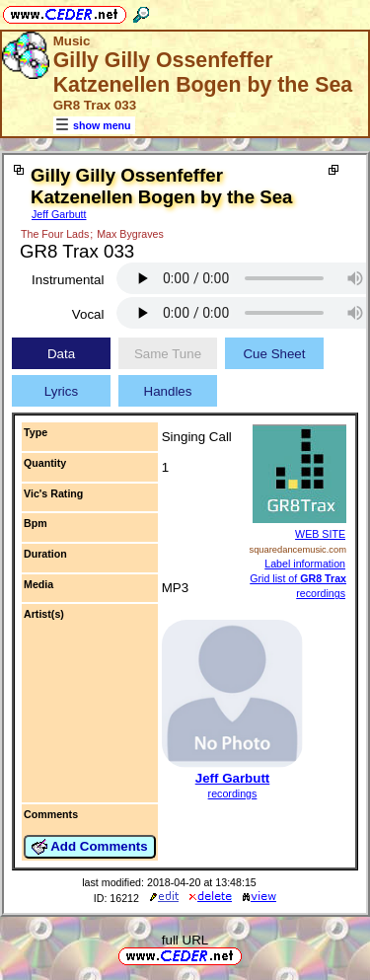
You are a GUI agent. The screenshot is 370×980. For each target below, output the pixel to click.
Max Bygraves (130, 234)
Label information (304, 563)
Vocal (88, 314)
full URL (185, 940)
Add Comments (90, 847)
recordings (233, 793)
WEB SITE (320, 534)
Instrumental (68, 279)
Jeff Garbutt (59, 214)
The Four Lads (55, 234)
